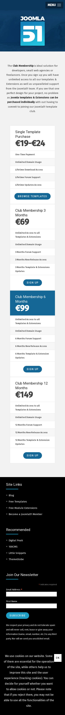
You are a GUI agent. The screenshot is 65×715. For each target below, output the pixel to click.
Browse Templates (32, 196)
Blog (11, 495)
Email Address (14, 589)
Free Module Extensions (23, 508)
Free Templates (18, 501)
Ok (58, 657)
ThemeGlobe (16, 559)
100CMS (13, 546)
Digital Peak (16, 540)
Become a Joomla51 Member (25, 514)
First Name (11, 601)
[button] (54, 5)
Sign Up (32, 282)
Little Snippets (17, 553)
